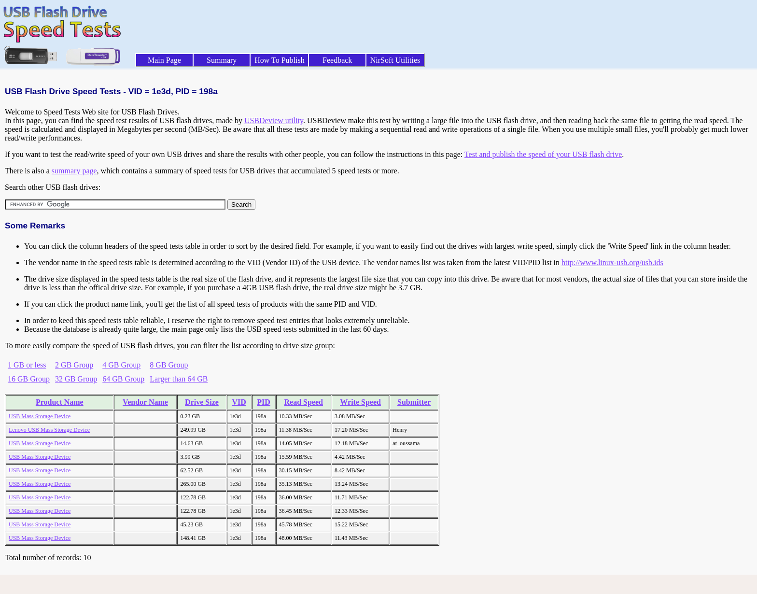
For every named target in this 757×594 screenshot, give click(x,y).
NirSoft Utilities (395, 60)
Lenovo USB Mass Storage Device (49, 429)
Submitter (414, 402)
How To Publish (279, 60)
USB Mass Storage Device (39, 416)
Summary (222, 60)
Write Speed (360, 402)
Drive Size (202, 402)
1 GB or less (27, 365)
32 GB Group (76, 379)
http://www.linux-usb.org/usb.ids (612, 262)
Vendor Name (145, 402)
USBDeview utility (273, 120)
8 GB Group (169, 365)
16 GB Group (29, 379)
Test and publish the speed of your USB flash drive (543, 154)
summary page (74, 171)
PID (263, 402)
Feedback (337, 60)
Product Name (60, 402)
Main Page (164, 60)
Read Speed (303, 402)
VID (239, 402)
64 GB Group (123, 379)
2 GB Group (74, 365)
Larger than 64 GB (179, 379)
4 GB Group (121, 365)
